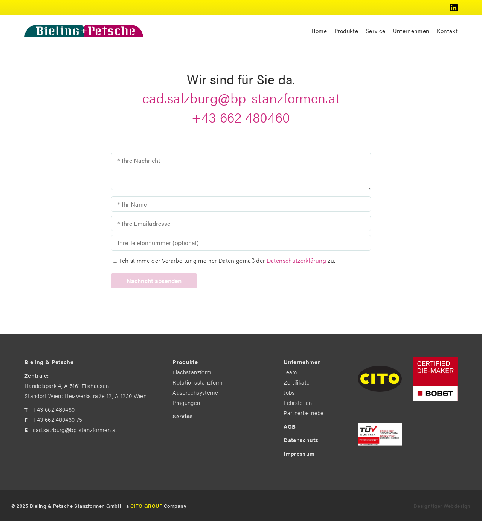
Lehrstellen (298, 402)
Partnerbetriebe (303, 413)
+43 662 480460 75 (57, 419)
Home (319, 30)
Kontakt (447, 30)
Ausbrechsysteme (195, 392)
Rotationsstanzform (197, 382)
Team (290, 372)
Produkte (346, 30)
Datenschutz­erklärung (296, 260)
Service (376, 30)
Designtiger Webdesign (442, 505)
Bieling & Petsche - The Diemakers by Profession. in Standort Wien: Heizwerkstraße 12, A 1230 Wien (83, 31)
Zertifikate (297, 382)
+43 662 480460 (241, 117)
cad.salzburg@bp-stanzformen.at (241, 97)
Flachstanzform (192, 372)
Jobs (289, 392)
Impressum (299, 453)
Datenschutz (301, 440)
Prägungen (186, 402)
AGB (290, 426)
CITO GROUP (146, 505)
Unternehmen (411, 30)
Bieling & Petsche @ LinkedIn (454, 7)
